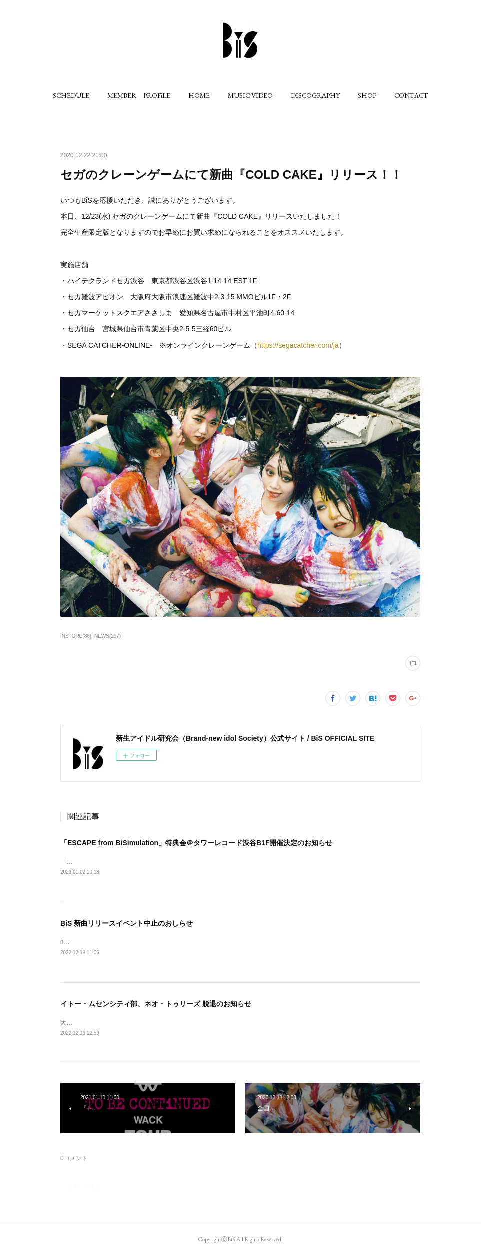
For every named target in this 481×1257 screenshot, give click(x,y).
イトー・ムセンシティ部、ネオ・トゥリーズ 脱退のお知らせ (156, 1005)
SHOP (367, 95)
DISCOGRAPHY (315, 95)
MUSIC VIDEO (250, 95)
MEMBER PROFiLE (139, 95)
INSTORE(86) (76, 636)
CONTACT (411, 95)
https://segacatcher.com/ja (298, 345)
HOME (199, 95)
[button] (71, 95)
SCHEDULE (71, 95)
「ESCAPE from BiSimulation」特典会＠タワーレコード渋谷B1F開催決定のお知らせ (196, 843)
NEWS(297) (107, 636)
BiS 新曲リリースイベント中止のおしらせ (126, 924)
